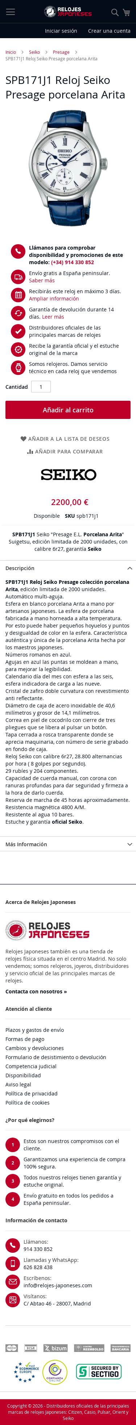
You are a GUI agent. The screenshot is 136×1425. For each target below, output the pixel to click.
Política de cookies (27, 1102)
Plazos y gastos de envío (34, 1029)
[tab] (68, 567)
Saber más (42, 280)
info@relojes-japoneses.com (58, 1285)
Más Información (26, 844)
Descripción (19, 568)
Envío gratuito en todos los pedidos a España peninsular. (69, 1199)
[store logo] (68, 11)
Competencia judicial (31, 1066)
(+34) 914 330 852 (72, 262)
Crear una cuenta (109, 30)
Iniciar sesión (61, 30)
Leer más (53, 316)
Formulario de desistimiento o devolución (55, 1057)
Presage (61, 52)
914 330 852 (38, 1249)
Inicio (10, 52)
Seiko (34, 52)
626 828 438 (38, 1267)
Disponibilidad (23, 1075)
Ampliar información (54, 298)
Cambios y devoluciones (34, 1048)
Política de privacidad (31, 1093)
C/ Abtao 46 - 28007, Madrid (57, 1303)
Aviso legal (18, 1084)
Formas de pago (24, 1039)
